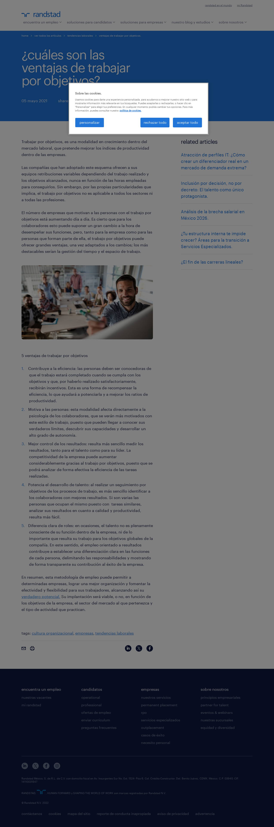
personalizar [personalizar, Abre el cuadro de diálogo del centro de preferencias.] (90, 122)
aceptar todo (187, 122)
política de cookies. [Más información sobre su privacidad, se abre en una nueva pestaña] (130, 110)
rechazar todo (155, 122)
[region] (138, 108)
